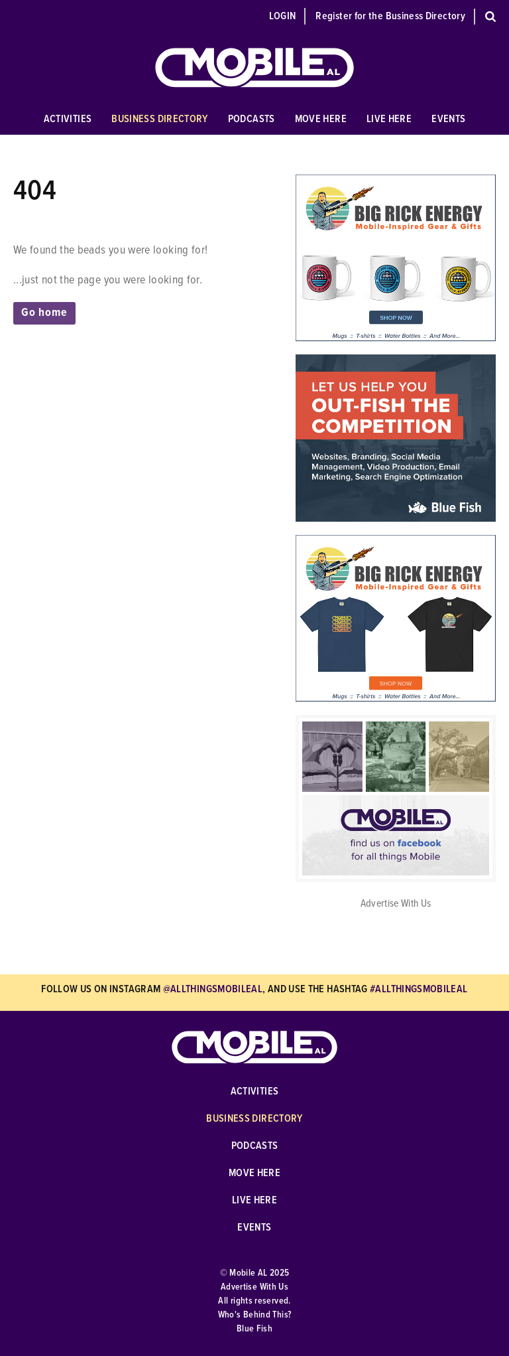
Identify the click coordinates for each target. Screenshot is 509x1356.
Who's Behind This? (254, 1315)
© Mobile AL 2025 (255, 1273)
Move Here (321, 119)
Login (282, 16)
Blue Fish (254, 1329)
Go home (44, 313)
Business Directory (159, 119)
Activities (68, 119)
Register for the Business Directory (390, 16)
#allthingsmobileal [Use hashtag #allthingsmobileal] (418, 989)
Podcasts (251, 119)
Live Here (389, 119)
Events (448, 119)
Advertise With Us (396, 904)
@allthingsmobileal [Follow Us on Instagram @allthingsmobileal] (212, 989)
